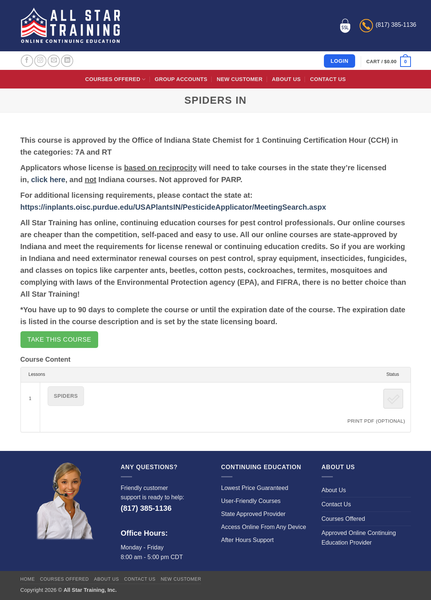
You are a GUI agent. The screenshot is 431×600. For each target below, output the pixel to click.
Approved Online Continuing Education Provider (359, 538)
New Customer (240, 79)
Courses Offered (115, 79)
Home (27, 579)
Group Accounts (181, 79)
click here (48, 179)
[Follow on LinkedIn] (67, 61)
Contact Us (328, 79)
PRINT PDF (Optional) (376, 421)
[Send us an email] (54, 61)
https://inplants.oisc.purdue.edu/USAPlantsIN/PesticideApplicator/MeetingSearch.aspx (173, 207)
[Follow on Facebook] (27, 61)
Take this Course (59, 339)
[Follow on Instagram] (40, 61)
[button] (388, 61)
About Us (286, 79)
